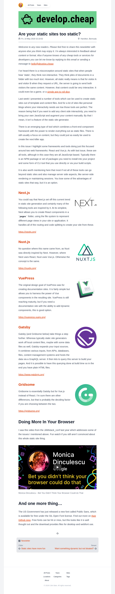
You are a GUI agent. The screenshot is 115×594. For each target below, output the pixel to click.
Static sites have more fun (33, 548)
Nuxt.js (24, 242)
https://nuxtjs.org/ (27, 268)
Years (39, 5)
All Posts (31, 5)
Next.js (24, 193)
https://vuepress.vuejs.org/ (32, 317)
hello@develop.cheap (42, 64)
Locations (46, 576)
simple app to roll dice (58, 91)
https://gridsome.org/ (29, 411)
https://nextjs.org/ (27, 231)
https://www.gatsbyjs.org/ (31, 374)
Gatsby (24, 327)
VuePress (26, 278)
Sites (45, 5)
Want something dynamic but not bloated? (74, 548)
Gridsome (26, 384)
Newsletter (25, 541)
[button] (57, 467)
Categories (57, 576)
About (47, 580)
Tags (68, 576)
